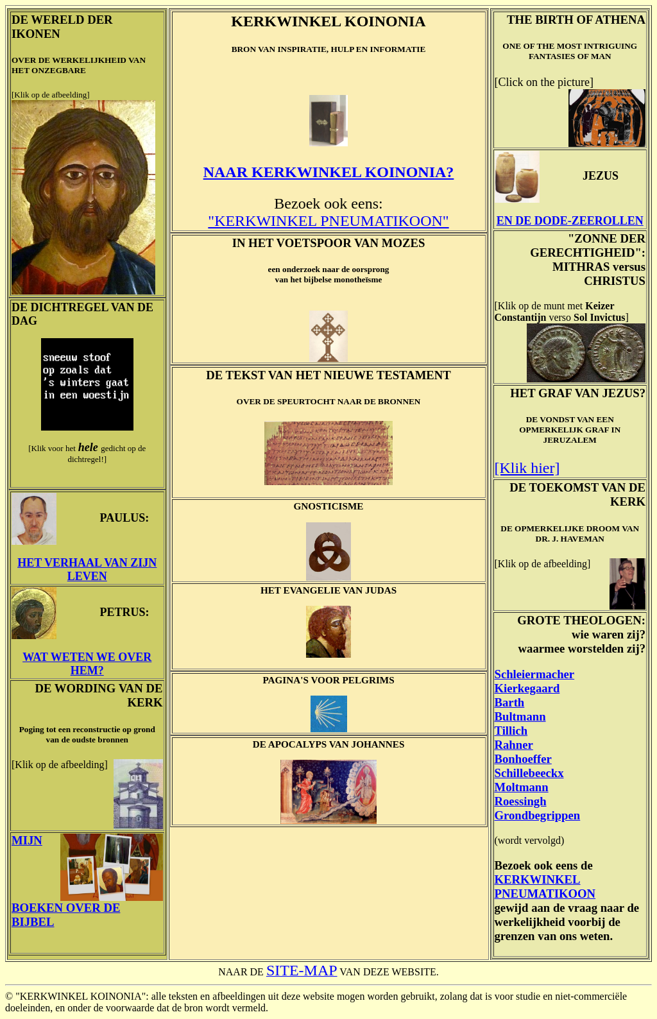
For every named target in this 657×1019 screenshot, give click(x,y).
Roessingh (521, 801)
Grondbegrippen (538, 815)
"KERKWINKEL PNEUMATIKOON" (328, 220)
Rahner (514, 744)
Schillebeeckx (529, 773)
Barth (510, 702)
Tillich (511, 730)
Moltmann (522, 787)
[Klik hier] (527, 467)
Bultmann (520, 716)
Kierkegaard (527, 688)
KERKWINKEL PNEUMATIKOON (545, 886)
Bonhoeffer (523, 759)
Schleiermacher (535, 674)
